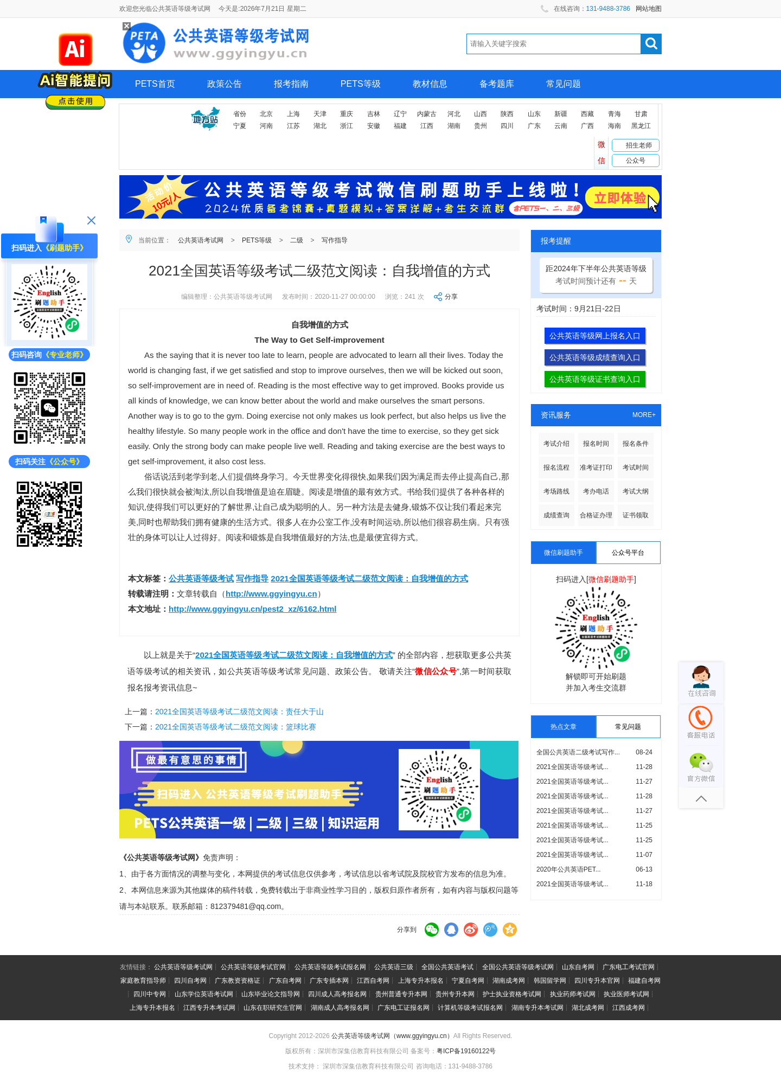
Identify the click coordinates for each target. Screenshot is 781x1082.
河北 (453, 114)
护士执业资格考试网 (512, 994)
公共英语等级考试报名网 (330, 967)
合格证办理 (596, 515)
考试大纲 (636, 491)
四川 (507, 126)
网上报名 (152, 112)
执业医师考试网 (626, 994)
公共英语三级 (393, 967)
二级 (296, 240)
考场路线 (556, 491)
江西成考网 (628, 1007)
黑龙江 (641, 126)
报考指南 (291, 83)
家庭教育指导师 (143, 980)
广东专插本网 (329, 980)
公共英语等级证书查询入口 (595, 379)
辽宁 (400, 114)
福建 (400, 126)
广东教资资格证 (237, 980)
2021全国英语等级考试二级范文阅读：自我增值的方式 (369, 578)
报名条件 (636, 443)
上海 (293, 114)
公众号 (635, 160)
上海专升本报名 (421, 980)
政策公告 (224, 83)
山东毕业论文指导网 (270, 994)
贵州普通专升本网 (401, 994)
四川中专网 (149, 994)
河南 (266, 126)
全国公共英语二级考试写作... (578, 752)
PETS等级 (361, 83)
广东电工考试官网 (629, 967)
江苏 (293, 126)
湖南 (453, 126)
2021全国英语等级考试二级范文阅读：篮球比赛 (235, 726)
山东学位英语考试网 (204, 994)
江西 (426, 126)
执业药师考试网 (573, 994)
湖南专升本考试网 (537, 1007)
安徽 (373, 126)
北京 (266, 114)
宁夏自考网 (468, 980)
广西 (587, 126)
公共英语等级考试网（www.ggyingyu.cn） (392, 1036)
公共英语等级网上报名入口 (595, 335)
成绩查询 (556, 515)
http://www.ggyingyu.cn (271, 593)
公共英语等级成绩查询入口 (595, 357)
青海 (614, 114)
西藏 (587, 114)
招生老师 (639, 145)
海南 (614, 126)
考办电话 (596, 491)
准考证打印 (596, 467)
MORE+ (644, 415)
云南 (560, 126)
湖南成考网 (508, 980)
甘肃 (641, 114)
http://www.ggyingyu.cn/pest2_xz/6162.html (253, 608)
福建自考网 (644, 980)
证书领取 (636, 515)
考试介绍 (556, 443)
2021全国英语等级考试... (572, 767)
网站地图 (649, 8)
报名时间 (596, 443)
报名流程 (556, 467)
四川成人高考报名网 (337, 994)
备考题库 (496, 83)
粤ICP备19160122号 (466, 1051)
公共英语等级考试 (201, 578)
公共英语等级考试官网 (253, 967)
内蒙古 (427, 114)
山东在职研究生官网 (273, 1007)
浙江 (346, 126)
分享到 (407, 929)
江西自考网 (373, 980)
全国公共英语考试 (447, 967)
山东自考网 (578, 967)
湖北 (320, 126)
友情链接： (136, 967)
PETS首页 (155, 83)
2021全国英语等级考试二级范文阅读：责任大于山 (239, 711)
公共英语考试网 (200, 240)
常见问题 (563, 83)
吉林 (373, 114)
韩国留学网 (550, 980)
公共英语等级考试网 (183, 967)
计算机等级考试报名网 (470, 1007)
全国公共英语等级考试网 (518, 967)
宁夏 (239, 126)
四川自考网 (190, 980)
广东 (534, 126)
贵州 (480, 126)
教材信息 (430, 83)
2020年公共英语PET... (568, 869)
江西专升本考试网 (209, 1007)
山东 (534, 114)
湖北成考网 (588, 1007)
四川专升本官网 (597, 980)
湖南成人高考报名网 (340, 1007)
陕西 (507, 114)
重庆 (346, 114)
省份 (239, 114)
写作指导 (335, 240)
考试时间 (636, 467)
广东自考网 (285, 980)
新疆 (560, 114)
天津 (320, 114)
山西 (480, 114)
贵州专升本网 (455, 994)
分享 (451, 296)
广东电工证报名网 (403, 1007)
